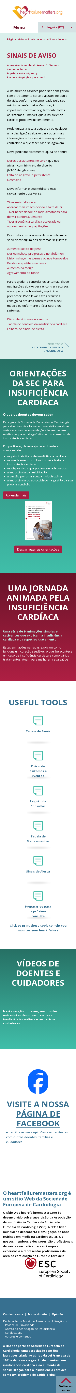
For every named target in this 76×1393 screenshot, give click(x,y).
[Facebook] (38, 1084)
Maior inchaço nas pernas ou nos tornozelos (37, 258)
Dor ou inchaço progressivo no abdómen (35, 253)
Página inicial (16, 39)
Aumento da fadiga (20, 268)
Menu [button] (19, 27)
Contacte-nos (13, 1314)
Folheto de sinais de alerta (25, 329)
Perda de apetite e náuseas (26, 263)
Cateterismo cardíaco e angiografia (46, 347)
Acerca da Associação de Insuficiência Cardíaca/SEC (30, 1330)
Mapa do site (37, 1314)
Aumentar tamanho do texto (26, 65)
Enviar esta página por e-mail (26, 77)
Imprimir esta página (20, 73)
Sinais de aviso (36, 39)
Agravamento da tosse (23, 273)
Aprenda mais (16, 495)
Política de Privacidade (19, 1325)
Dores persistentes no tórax (27, 160)
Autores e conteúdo (18, 1336)
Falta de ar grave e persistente (29, 175)
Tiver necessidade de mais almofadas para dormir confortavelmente (37, 214)
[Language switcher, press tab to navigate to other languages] (57, 27)
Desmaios (14, 180)
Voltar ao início (66, 1388)
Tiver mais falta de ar (22, 202)
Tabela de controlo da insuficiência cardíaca (37, 324)
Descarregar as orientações (38, 549)
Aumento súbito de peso (24, 249)
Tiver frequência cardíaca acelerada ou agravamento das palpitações (34, 223)
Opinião (57, 1314)
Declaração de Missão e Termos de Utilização (33, 1321)
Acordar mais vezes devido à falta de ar (34, 207)
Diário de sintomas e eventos (27, 319)
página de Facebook (38, 1118)
